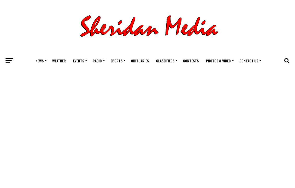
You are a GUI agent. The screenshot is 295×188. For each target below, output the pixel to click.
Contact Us (248, 60)
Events (78, 60)
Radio (97, 60)
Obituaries (140, 60)
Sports (116, 60)
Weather (59, 60)
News (40, 60)
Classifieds (165, 60)
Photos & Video (218, 60)
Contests (191, 60)
